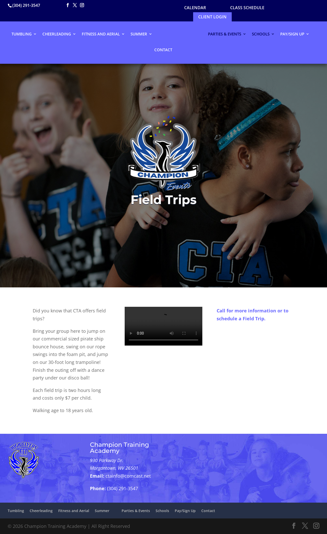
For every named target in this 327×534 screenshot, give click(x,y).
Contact (163, 50)
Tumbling (21, 34)
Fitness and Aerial (101, 34)
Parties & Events (224, 34)
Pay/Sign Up (292, 34)
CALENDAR (195, 7)
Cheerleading (56, 34)
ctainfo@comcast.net (128, 476)
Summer (139, 34)
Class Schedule (247, 7)
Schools (261, 34)
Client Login (212, 17)
